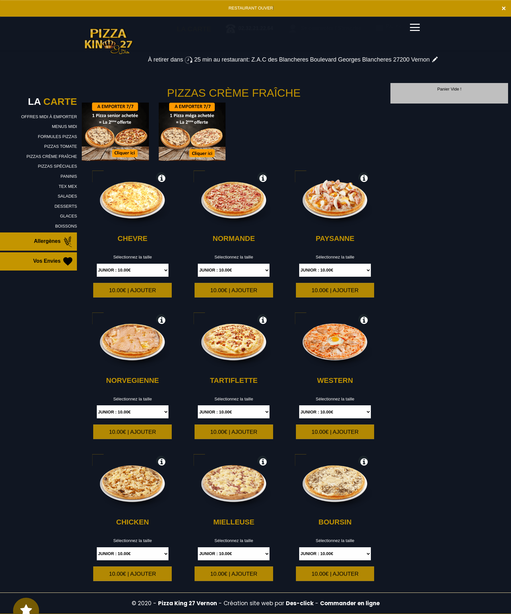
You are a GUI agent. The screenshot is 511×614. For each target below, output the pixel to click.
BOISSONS (66, 226)
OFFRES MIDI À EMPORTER (49, 116)
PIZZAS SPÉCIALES (57, 166)
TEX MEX (67, 186)
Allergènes (54, 241)
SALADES (67, 196)
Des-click (300, 603)
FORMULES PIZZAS (57, 136)
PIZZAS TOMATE (60, 146)
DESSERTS (65, 206)
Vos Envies (53, 261)
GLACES (68, 216)
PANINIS (68, 176)
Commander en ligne (350, 603)
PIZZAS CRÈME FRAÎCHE (51, 156)
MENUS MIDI (64, 126)
